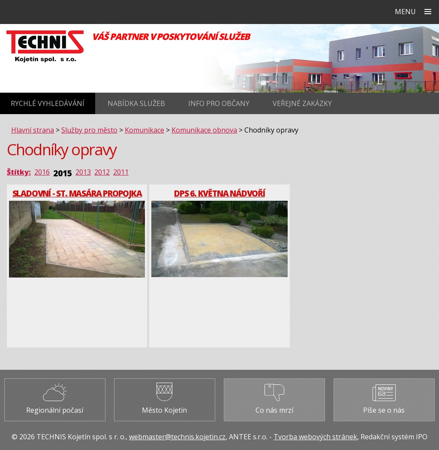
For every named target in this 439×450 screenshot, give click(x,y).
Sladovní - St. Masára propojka (77, 193)
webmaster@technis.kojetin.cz (177, 436)
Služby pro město (89, 130)
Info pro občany (219, 103)
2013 (83, 172)
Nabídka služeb (136, 103)
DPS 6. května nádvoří (219, 193)
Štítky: (19, 172)
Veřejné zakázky (302, 103)
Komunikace (144, 130)
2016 (42, 172)
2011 (121, 172)
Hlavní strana (32, 130)
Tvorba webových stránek (315, 436)
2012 (102, 172)
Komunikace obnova (204, 130)
